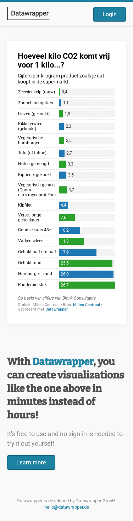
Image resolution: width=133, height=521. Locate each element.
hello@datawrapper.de (66, 507)
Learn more (31, 462)
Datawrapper (62, 361)
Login (109, 14)
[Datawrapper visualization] (66, 182)
